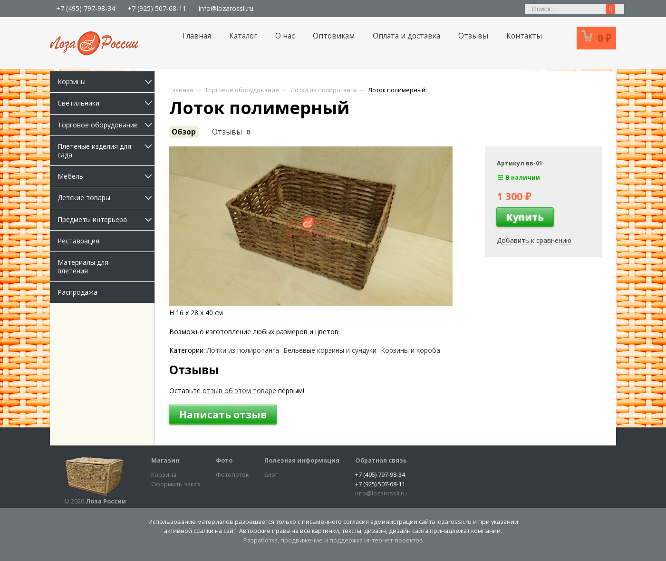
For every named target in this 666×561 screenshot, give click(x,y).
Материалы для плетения (83, 266)
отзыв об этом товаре (239, 390)
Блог (271, 475)
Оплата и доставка (406, 36)
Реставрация (78, 240)
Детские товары (106, 197)
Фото (224, 460)
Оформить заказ (175, 484)
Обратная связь (381, 460)
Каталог (243, 36)
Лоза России (106, 501)
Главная (197, 36)
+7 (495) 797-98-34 (85, 8)
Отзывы (473, 36)
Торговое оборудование (106, 124)
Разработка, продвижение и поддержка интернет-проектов (333, 540)
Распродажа (77, 292)
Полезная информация (301, 460)
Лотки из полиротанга (243, 350)
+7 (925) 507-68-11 (156, 8)
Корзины (106, 81)
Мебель (106, 176)
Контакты (524, 36)
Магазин (165, 460)
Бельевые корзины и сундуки (329, 350)
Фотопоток (232, 475)
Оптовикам (334, 36)
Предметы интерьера (106, 219)
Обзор (184, 132)
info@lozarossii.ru (226, 8)
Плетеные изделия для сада (106, 150)
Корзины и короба (410, 350)
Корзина (163, 475)
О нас (285, 36)
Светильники (106, 102)
